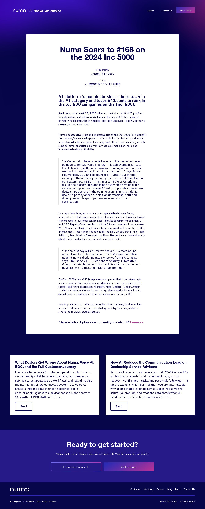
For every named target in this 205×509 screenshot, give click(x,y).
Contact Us (166, 10)
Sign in (150, 10)
